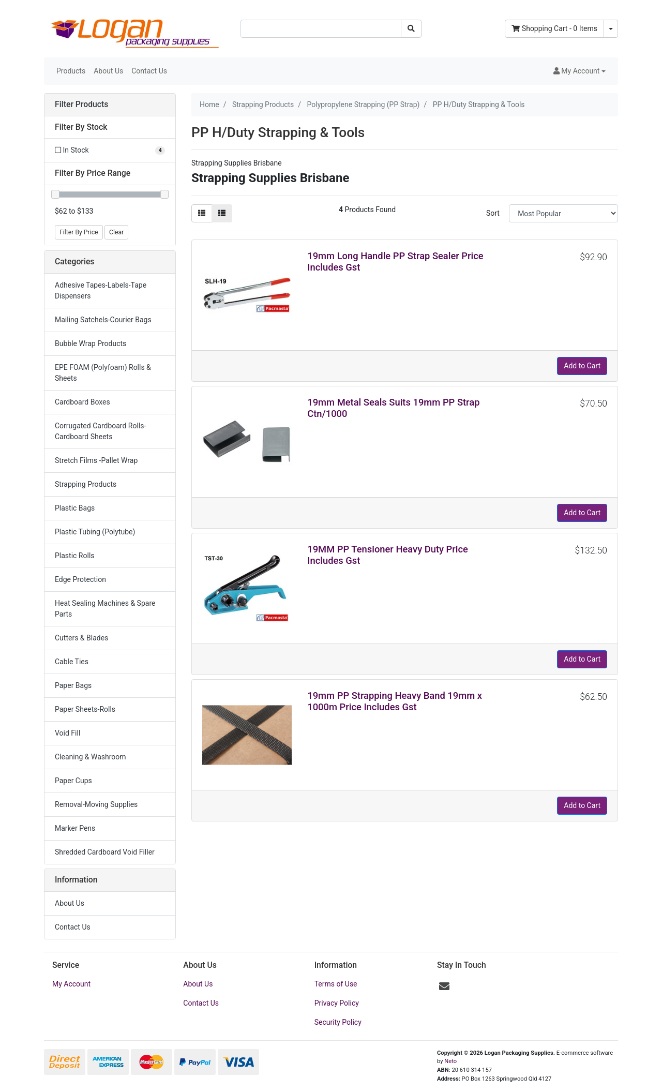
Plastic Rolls (75, 555)
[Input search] (320, 29)
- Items (554, 28)
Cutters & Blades (81, 638)
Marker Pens (75, 828)
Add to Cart (582, 366)
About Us (108, 71)
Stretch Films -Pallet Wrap (96, 460)
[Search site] (411, 29)
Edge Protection (80, 579)
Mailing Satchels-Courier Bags (103, 320)
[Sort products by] (563, 213)
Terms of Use (335, 984)
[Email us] (444, 986)
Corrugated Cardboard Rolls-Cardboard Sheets (100, 431)
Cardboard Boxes (82, 402)
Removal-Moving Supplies (96, 804)
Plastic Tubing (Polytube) (95, 532)
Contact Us (149, 71)
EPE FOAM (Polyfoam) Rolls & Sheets (103, 372)
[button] (579, 71)
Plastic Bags (75, 508)
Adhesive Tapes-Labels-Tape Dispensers (100, 290)
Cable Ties (71, 661)
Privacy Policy (336, 1003)
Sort (493, 213)
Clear (116, 232)
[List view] (222, 213)
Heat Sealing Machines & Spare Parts (105, 608)
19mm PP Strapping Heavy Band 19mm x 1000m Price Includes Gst (394, 701)
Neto (450, 1061)
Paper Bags (73, 685)
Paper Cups (73, 780)
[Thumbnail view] (201, 213)
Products (70, 71)
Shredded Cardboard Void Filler (105, 852)
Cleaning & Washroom (90, 757)
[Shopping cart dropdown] (611, 29)
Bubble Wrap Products (90, 343)
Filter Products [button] (81, 104)
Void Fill (67, 733)
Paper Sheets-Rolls (85, 709)
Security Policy (338, 1022)
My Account (71, 984)
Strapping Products (85, 484)
